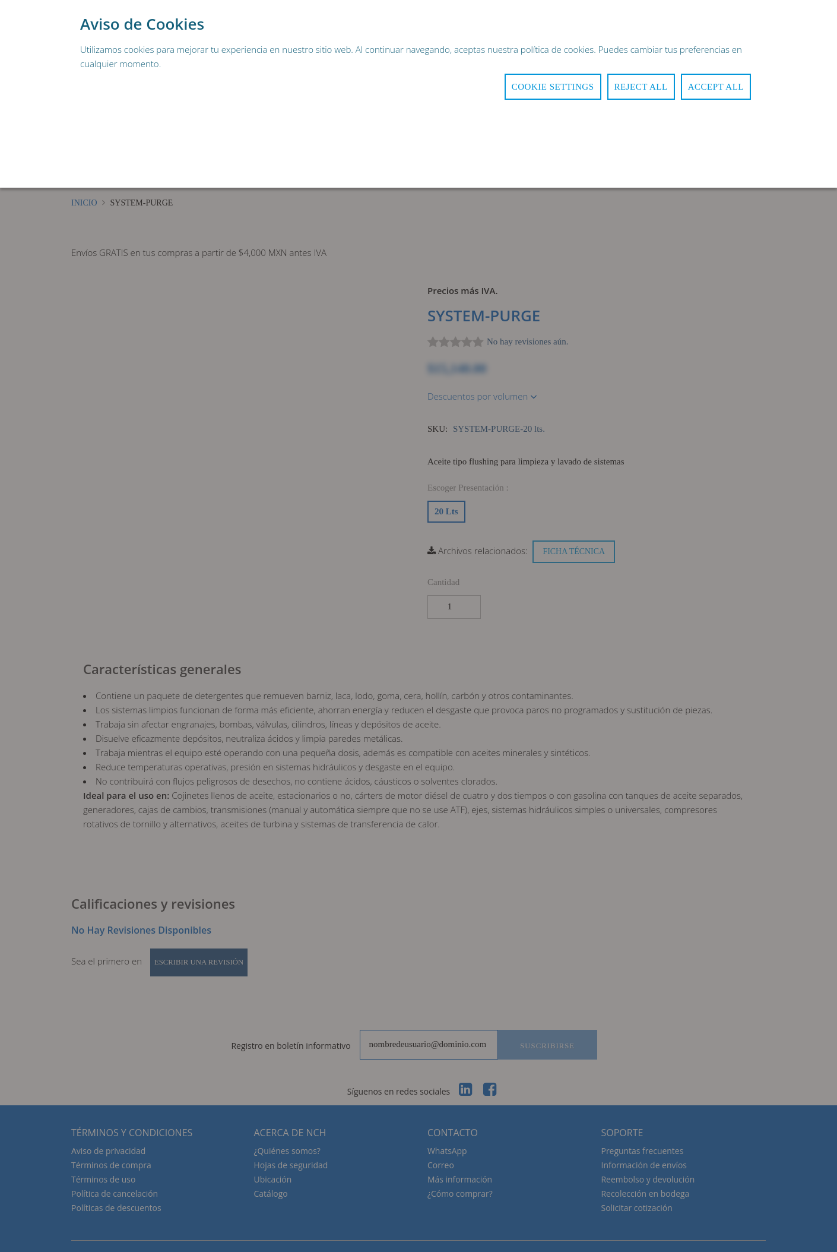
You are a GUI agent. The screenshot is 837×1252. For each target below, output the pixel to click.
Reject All (641, 86)
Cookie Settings (553, 86)
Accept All (716, 86)
